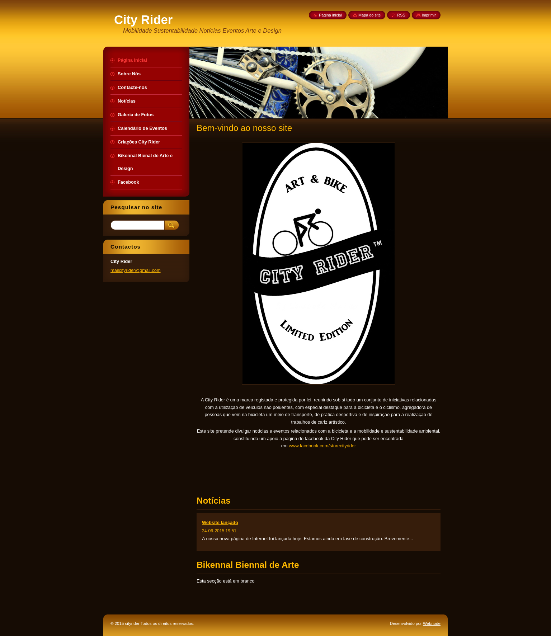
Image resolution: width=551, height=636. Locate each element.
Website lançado (220, 522)
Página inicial (330, 15)
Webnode (432, 623)
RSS (401, 15)
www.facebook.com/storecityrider (322, 445)
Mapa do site (369, 15)
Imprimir (429, 15)
